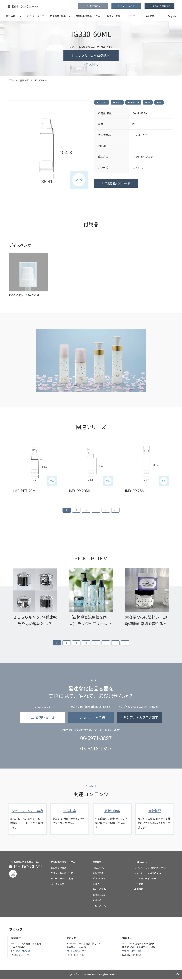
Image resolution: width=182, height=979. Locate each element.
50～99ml (133, 102)
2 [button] (76, 510)
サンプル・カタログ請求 (160, 6)
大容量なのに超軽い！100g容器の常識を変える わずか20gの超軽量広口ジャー (146, 620)
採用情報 (138, 889)
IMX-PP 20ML (80, 490)
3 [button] (86, 510)
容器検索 (10, 16)
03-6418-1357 (96, 748)
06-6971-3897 (96, 737)
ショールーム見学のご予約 (147, 873)
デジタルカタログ (35, 16)
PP (147, 102)
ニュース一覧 (99, 905)
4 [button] (95, 510)
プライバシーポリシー (145, 878)
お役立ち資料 (113, 16)
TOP (11, 80)
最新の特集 (112, 819)
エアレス (102, 102)
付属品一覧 (98, 867)
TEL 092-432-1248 (131, 951)
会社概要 (150, 16)
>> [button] (115, 510)
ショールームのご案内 (27, 819)
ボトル (117, 102)
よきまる (97, 900)
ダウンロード (99, 878)
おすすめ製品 (99, 889)
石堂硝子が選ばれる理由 (88, 16)
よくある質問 (57, 883)
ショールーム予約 (127, 6)
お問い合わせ (95, 6)
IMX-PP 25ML (136, 490)
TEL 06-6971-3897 (20, 951)
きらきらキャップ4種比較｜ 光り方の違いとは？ (35, 620)
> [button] (105, 510)
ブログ (131, 16)
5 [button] (95, 643)
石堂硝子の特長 (58, 16)
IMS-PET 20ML (25, 490)
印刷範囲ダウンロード (117, 183)
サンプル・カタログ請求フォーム (150, 867)
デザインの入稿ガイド (62, 873)
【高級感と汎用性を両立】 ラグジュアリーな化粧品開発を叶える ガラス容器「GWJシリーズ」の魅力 (90, 620)
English (172, 16)
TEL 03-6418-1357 (76, 951)
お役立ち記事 (99, 894)
